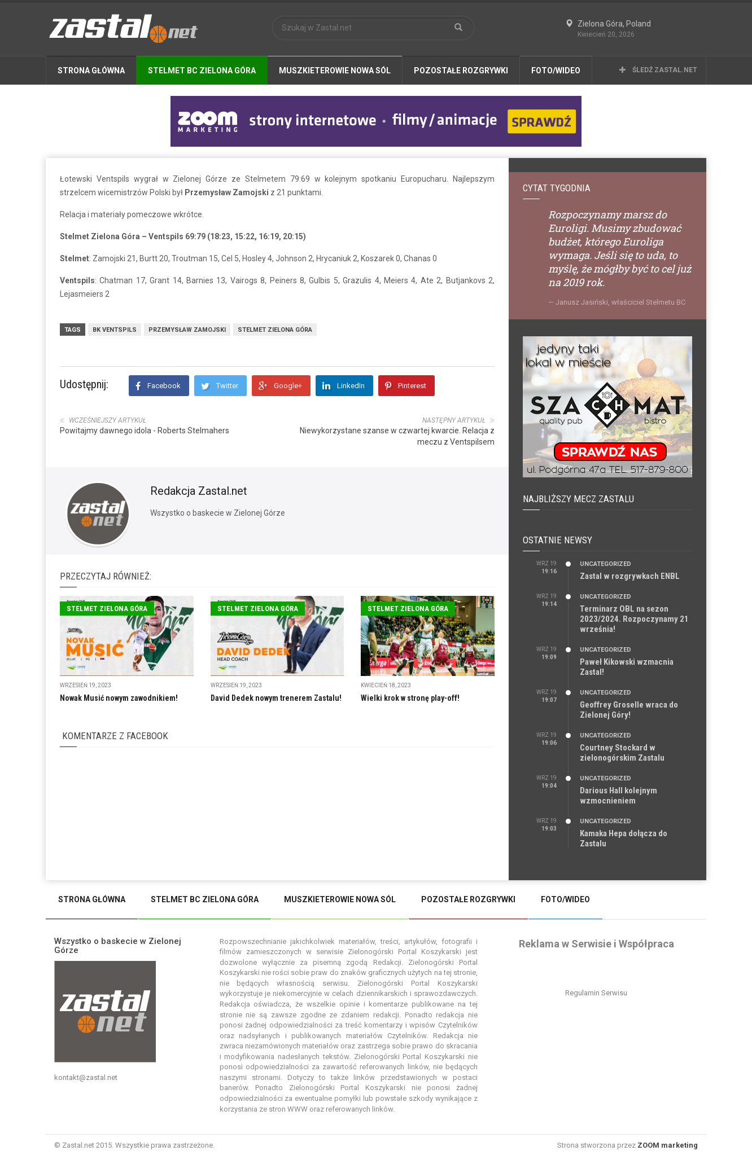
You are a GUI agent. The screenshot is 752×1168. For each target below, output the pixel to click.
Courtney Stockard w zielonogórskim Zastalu (622, 753)
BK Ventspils (115, 329)
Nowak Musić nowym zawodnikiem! (119, 697)
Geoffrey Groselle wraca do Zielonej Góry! (629, 710)
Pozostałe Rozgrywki (461, 70)
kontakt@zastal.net (85, 1077)
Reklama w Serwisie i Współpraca (596, 944)
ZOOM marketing (667, 1145)
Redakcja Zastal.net (198, 491)
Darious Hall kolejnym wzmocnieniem (618, 795)
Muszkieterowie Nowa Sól (335, 70)
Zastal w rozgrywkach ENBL (630, 576)
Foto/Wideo (555, 70)
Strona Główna (91, 70)
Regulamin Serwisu (596, 993)
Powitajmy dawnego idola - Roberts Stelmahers (144, 430)
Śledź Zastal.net (658, 70)
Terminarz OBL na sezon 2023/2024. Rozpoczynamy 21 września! (634, 619)
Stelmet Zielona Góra (275, 329)
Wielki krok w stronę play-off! (410, 697)
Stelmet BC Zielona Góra (202, 70)
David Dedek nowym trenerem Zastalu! (276, 697)
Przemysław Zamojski (187, 329)
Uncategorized (605, 564)
